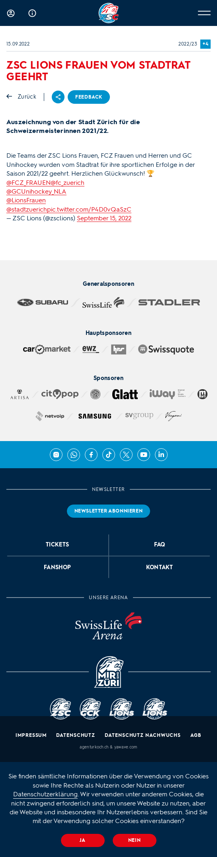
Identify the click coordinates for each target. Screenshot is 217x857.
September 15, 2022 (104, 218)
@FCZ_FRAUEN (28, 182)
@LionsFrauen (26, 200)
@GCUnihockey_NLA (36, 191)
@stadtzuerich (26, 209)
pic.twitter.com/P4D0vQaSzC (89, 209)
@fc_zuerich (67, 182)
